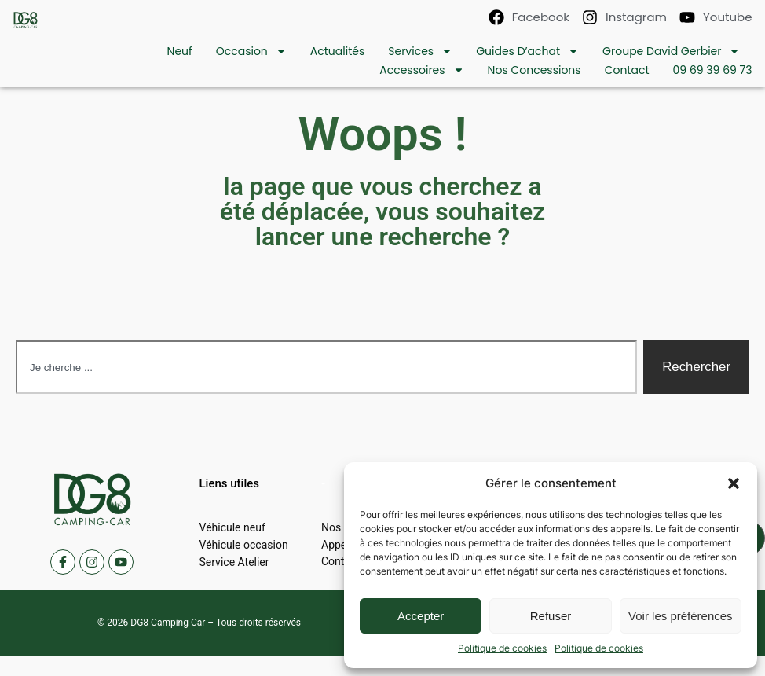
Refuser (551, 616)
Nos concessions (534, 70)
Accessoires (421, 70)
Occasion (251, 51)
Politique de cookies (502, 648)
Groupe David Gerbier (671, 51)
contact (627, 70)
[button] (733, 483)
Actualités (337, 51)
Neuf (179, 51)
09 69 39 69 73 (712, 70)
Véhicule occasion (243, 544)
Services (420, 51)
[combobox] (326, 367)
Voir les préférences (680, 616)
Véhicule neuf (232, 527)
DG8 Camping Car (167, 622)
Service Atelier (234, 562)
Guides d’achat (527, 51)
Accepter (420, 616)
